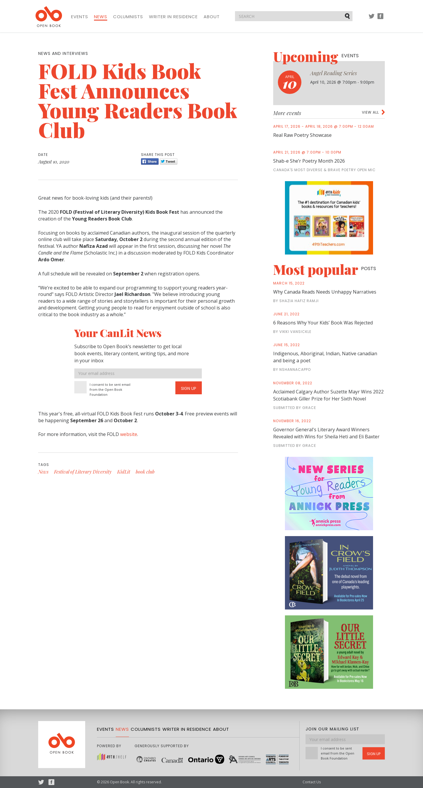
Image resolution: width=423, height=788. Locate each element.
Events (79, 17)
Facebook (51, 782)
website (128, 434)
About (212, 17)
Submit (347, 16)
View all (370, 112)
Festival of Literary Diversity (83, 472)
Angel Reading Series (333, 73)
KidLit (123, 472)
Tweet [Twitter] (168, 161)
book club (145, 472)
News (100, 17)
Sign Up (188, 388)
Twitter (41, 782)
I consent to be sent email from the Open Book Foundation (110, 389)
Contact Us (312, 781)
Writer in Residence (173, 17)
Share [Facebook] (150, 161)
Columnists (128, 17)
